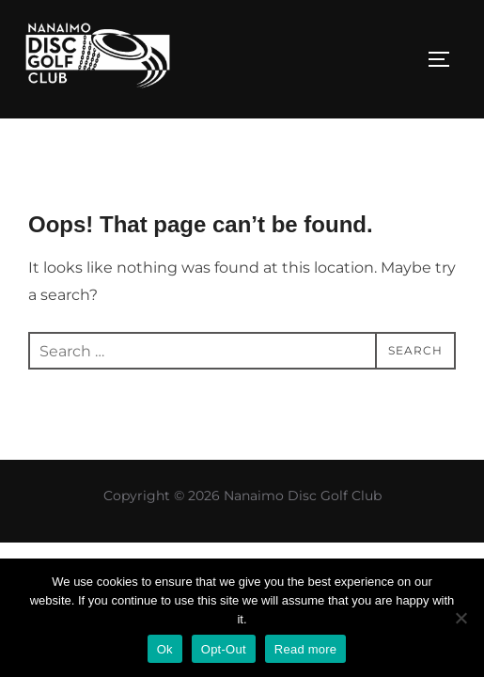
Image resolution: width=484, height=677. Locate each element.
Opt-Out (223, 649)
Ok (165, 649)
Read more (305, 649)
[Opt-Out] (460, 617)
